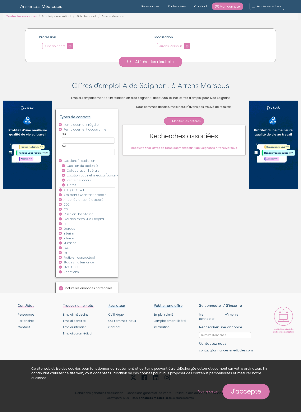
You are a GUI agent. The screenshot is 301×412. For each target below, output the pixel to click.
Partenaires (177, 6)
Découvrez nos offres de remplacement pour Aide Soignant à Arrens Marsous (184, 148)
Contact (201, 6)
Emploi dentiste (74, 321)
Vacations (71, 272)
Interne (69, 238)
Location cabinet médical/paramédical (93, 175)
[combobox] (93, 46)
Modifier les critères (184, 121)
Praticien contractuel (79, 257)
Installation (162, 327)
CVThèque (116, 314)
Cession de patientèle (84, 166)
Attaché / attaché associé (83, 200)
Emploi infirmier (74, 327)
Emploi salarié (163, 314)
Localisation (163, 37)
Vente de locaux (79, 180)
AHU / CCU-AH (74, 190)
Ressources (150, 6)
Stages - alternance (79, 262)
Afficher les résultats (150, 61)
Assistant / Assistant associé (85, 195)
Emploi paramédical (56, 16)
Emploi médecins (75, 314)
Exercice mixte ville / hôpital (84, 219)
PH (65, 253)
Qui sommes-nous (122, 321)
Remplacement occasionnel (85, 129)
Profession (47, 37)
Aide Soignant (86, 16)
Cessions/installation (79, 161)
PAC (66, 248)
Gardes (69, 229)
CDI (66, 209)
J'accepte (246, 391)
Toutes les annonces (21, 16)
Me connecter (206, 316)
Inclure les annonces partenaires (88, 288)
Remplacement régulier (82, 125)
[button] (227, 6)
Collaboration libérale (83, 170)
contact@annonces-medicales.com (226, 350)
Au (64, 146)
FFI (65, 224)
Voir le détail (208, 391)
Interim (69, 233)
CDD (67, 204)
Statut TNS (71, 267)
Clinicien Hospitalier (78, 214)
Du (64, 134)
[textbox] (75, 46)
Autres (71, 185)
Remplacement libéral (170, 321)
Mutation (70, 243)
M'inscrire (231, 314)
